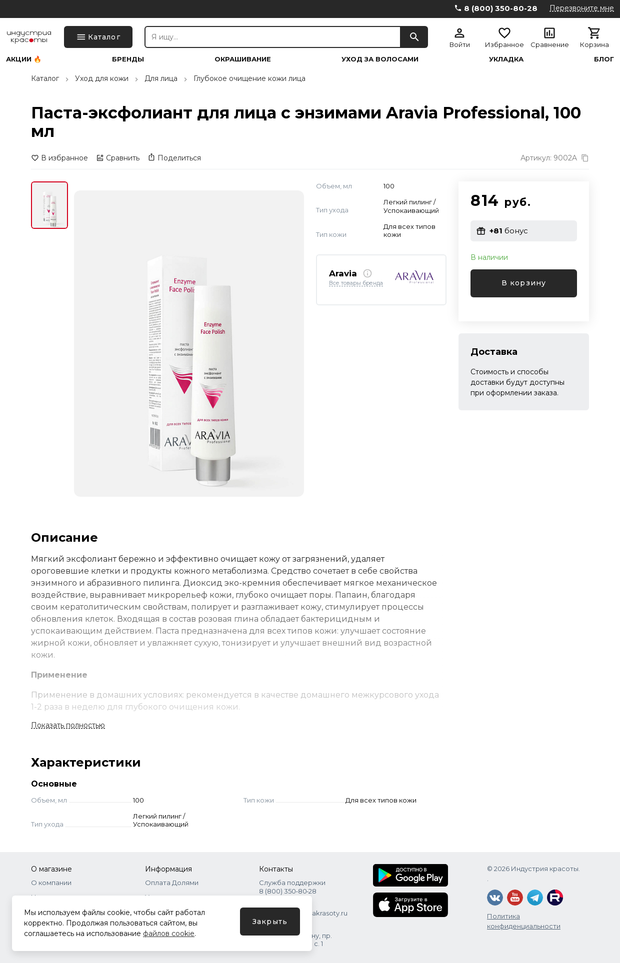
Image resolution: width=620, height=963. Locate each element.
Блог (604, 59)
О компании (51, 883)
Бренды (128, 59)
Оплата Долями (171, 883)
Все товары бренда (356, 283)
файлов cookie (168, 933)
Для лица (161, 78)
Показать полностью (68, 725)
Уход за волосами (380, 59)
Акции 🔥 (24, 59)
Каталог (45, 78)
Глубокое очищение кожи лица (250, 78)
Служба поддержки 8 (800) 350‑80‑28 (292, 887)
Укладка (506, 59)
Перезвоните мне (582, 7)
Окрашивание (242, 59)
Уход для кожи (101, 78)
